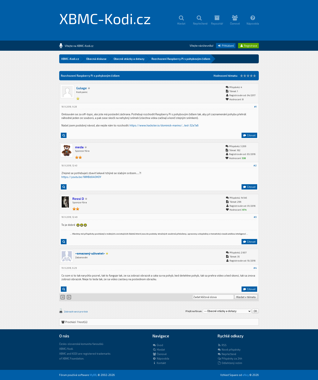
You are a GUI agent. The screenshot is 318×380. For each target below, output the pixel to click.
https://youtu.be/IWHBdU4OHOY (81, 177)
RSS (222, 345)
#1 (255, 106)
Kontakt (159, 363)
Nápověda (161, 358)
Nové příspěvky (229, 349)
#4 (255, 268)
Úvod (158, 345)
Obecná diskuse (96, 58)
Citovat (249, 135)
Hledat (159, 349)
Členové (160, 354)
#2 (255, 165)
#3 (255, 217)
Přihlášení (226, 45)
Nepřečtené (226, 354)
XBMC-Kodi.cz (105, 18)
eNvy (246, 375)
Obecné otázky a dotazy (129, 58)
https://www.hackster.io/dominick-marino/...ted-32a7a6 (164, 125)
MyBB (93, 375)
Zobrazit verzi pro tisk (76, 311)
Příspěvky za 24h (229, 358)
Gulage (81, 88)
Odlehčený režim (229, 363)
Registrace (248, 45)
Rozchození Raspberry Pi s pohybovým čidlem (180, 58)
